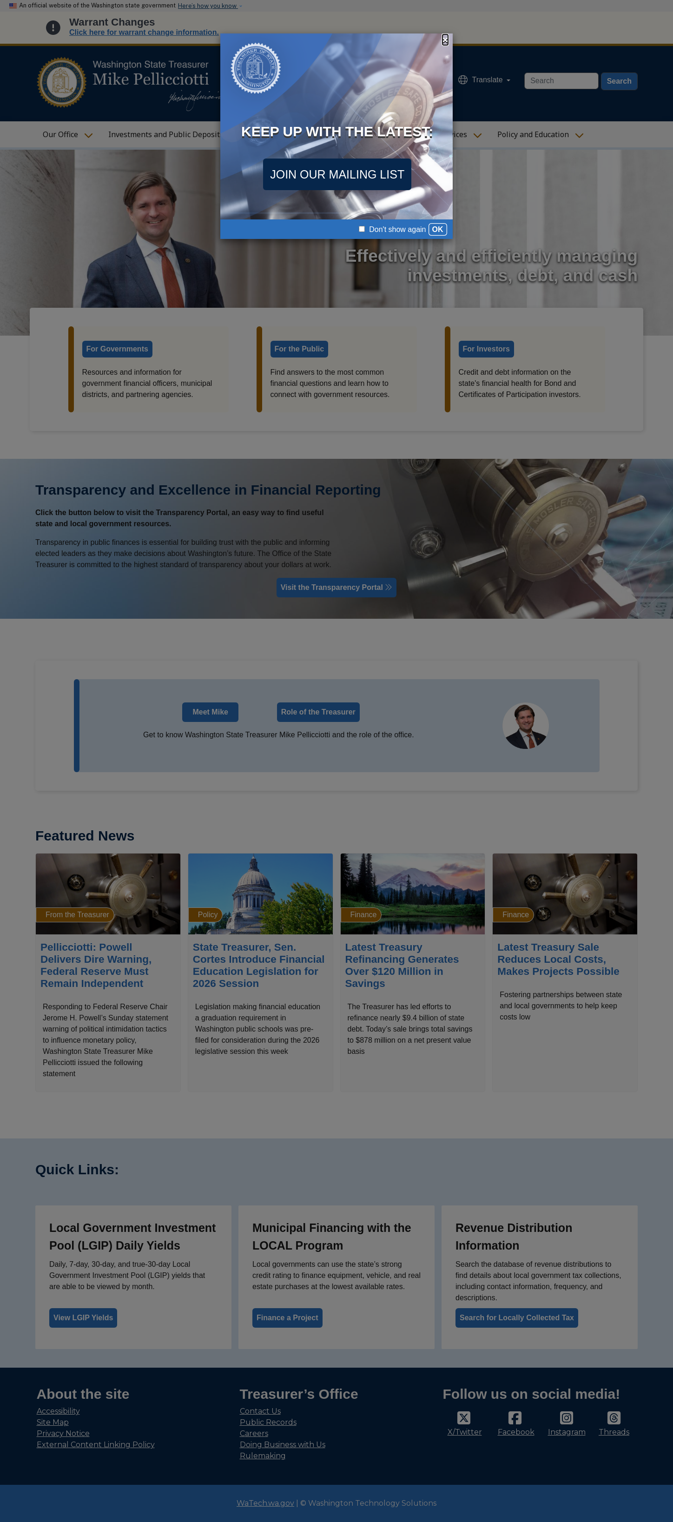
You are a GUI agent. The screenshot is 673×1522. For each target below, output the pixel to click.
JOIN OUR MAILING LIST (337, 174)
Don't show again (392, 229)
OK (437, 229)
